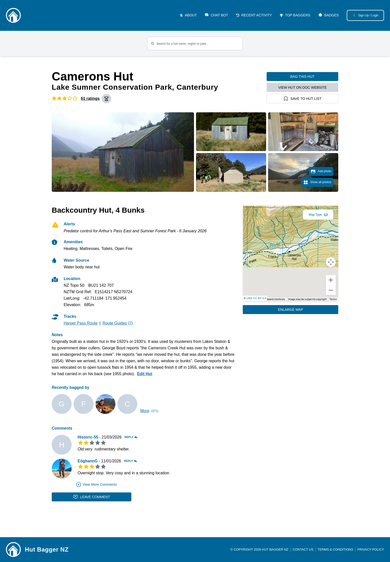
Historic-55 (88, 437)
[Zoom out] (331, 290)
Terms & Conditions (335, 549)
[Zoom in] (331, 280)
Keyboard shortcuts (274, 299)
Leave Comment (91, 496)
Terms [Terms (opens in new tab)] (333, 299)
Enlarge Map (290, 310)
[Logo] (13, 15)
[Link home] (13, 549)
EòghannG (88, 461)
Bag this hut (302, 77)
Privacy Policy (370, 549)
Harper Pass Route (81, 323)
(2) (117, 323)
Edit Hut (144, 374)
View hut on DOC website (302, 87)
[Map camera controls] (331, 262)
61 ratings (90, 98)
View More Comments (96, 484)
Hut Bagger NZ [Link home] (47, 549)
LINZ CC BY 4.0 (256, 298)
